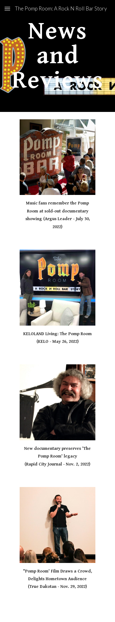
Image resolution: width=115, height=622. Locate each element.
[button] (7, 8)
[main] (57, 56)
